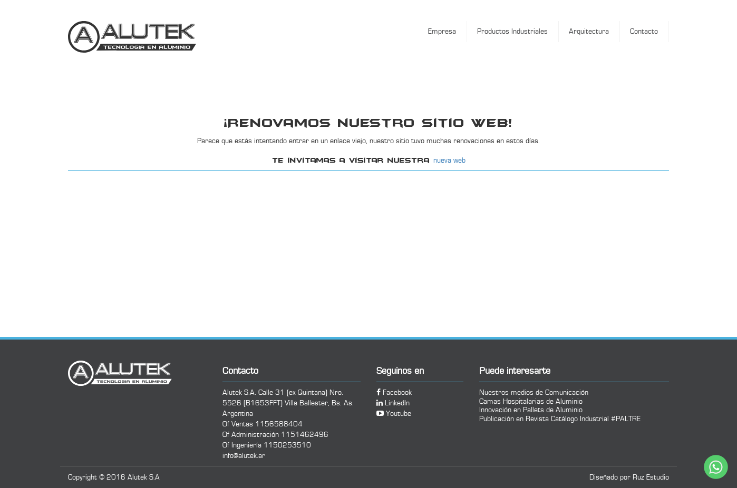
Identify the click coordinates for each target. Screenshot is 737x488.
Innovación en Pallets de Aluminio (531, 410)
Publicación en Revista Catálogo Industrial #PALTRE (560, 419)
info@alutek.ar (243, 456)
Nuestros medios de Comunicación (533, 392)
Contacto (644, 31)
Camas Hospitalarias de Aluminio (531, 401)
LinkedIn (393, 403)
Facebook (394, 393)
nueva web (449, 160)
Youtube (393, 414)
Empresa (442, 31)
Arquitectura (589, 31)
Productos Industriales (512, 31)
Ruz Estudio (651, 477)
